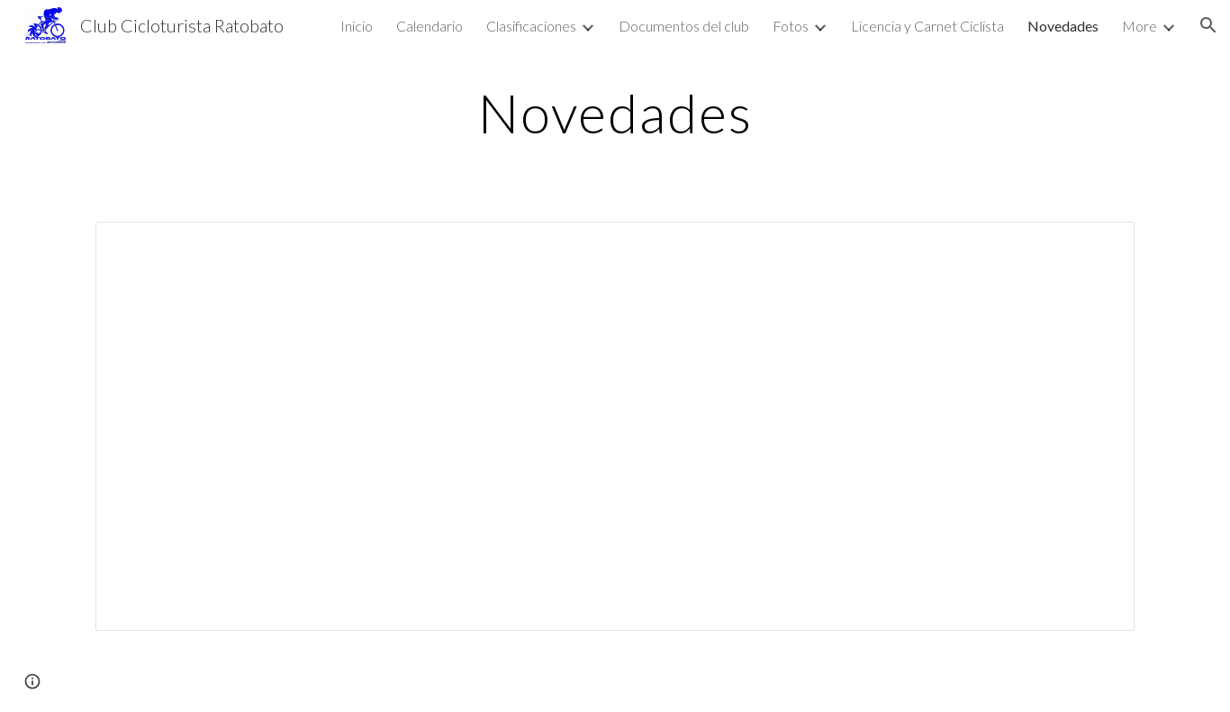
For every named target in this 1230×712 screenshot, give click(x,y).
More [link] (1139, 25)
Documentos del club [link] (684, 25)
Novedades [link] (1063, 25)
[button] (1208, 25)
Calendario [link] (429, 25)
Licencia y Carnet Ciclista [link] (927, 25)
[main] (615, 113)
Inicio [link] (356, 25)
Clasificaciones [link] (531, 25)
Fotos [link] (791, 25)
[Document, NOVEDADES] (615, 426)
